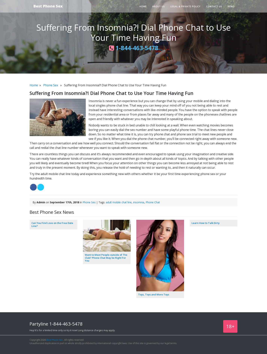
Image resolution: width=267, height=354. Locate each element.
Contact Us (214, 6)
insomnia (138, 202)
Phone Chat (153, 202)
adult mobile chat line (119, 202)
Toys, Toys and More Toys (153, 294)
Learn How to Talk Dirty (206, 223)
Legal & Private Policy (185, 6)
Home (143, 6)
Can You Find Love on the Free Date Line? (52, 224)
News (231, 6)
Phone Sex (50, 85)
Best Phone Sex (48, 6)
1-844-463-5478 (133, 48)
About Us (158, 6)
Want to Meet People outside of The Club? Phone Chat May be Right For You (106, 257)
